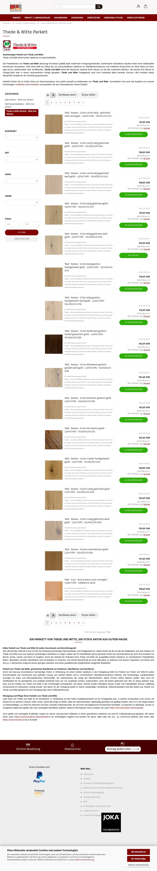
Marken (16, 18)
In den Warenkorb (133, 134)
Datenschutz (73, 749)
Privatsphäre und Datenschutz (97, 806)
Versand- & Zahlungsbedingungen (98, 783)
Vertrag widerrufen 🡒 (123, 749)
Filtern (22, 232)
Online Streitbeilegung (93, 792)
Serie (8, 174)
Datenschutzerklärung (84, 860)
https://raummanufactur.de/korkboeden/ (32, 717)
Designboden (60, 18)
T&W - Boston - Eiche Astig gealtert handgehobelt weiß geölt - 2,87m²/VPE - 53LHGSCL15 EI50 (85, 300)
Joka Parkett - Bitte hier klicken (19, 100)
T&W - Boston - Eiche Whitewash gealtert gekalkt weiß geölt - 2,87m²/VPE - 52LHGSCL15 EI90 (88, 367)
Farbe (8, 196)
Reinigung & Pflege (113, 18)
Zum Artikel (133, 255)
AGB (85, 801)
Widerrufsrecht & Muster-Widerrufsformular (103, 788)
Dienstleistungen (135, 18)
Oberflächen (93, 18)
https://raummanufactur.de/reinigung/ (126, 708)
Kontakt (86, 779)
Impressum (88, 774)
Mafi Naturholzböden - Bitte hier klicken (19, 105)
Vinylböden (20, 84)
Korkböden (34, 84)
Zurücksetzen (21, 239)
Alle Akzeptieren (138, 852)
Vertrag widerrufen (91, 797)
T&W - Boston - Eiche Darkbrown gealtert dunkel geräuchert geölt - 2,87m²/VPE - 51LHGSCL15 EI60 (85, 334)
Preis (8, 219)
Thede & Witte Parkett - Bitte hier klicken (21, 112)
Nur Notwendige (138, 859)
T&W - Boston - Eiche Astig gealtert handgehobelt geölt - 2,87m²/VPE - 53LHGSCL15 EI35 (88, 267)
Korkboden (77, 18)
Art (7, 152)
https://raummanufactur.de (15, 720)
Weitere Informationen (138, 865)
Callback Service (90, 811)
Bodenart (11, 131)
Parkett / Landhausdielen (37, 18)
